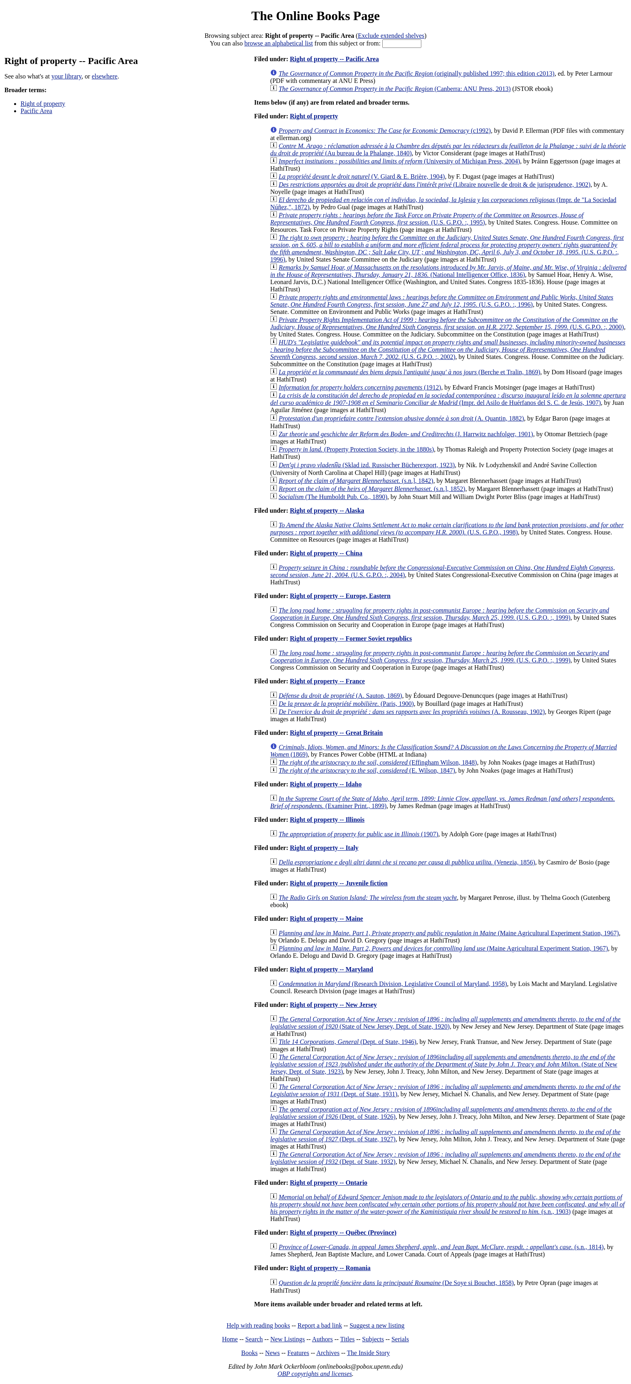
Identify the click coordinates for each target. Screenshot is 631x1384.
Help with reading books (258, 1325)
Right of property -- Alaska (327, 510)
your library (67, 76)
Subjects (373, 1339)
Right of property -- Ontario (328, 1182)
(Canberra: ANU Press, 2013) (394, 88)
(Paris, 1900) (346, 703)
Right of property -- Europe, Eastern (340, 595)
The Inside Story (368, 1352)
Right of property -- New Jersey (333, 1004)
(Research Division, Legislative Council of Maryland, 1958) (392, 983)
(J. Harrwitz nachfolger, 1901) (405, 434)
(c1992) (384, 130)
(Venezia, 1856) (406, 862)
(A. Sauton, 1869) (340, 695)
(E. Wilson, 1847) (366, 770)
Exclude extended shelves (391, 35)
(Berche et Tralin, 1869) (409, 372)
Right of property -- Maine (326, 918)
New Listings (287, 1339)
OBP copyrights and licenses (314, 1373)
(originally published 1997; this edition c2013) (416, 73)
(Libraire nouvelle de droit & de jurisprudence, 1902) (434, 184)
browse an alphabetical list (278, 43)
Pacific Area (36, 110)
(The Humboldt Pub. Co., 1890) (332, 496)
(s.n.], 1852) (371, 488)
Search (254, 1339)
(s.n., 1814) (441, 1247)
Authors (322, 1339)
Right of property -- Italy (324, 847)
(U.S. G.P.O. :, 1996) (447, 248)
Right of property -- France (327, 681)
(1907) (358, 834)
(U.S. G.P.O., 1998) (446, 529)
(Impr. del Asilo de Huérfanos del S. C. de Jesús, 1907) (448, 399)
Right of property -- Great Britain (336, 732)
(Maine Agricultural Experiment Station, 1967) (448, 933)
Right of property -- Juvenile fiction (339, 883)
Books (249, 1352)
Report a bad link (319, 1325)
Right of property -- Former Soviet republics (351, 638)
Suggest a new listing (377, 1325)
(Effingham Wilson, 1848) (377, 762)
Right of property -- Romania (330, 1267)
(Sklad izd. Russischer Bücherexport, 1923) (366, 465)
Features (298, 1352)
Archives (328, 1352)
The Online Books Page (315, 15)
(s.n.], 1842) (355, 480)
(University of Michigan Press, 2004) (399, 161)
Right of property (43, 103)
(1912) (359, 387)
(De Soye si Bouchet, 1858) (395, 1282)
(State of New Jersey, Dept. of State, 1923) (443, 1064)
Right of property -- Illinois (327, 819)
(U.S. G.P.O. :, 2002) (447, 349)
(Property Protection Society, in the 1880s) (356, 449)
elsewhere (105, 76)
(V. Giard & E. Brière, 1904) (361, 176)
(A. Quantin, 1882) (401, 418)
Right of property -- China (326, 553)
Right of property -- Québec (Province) (343, 1232)
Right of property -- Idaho (325, 784)
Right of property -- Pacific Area (334, 59)
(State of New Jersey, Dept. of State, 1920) (445, 1023)
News (272, 1352)
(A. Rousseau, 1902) (411, 711)
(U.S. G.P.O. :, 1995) (427, 219)
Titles (347, 1339)
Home (230, 1339)
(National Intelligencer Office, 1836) (448, 271)
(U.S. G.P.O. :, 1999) (439, 614)
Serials (400, 1339)
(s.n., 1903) (447, 1204)
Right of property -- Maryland (331, 969)
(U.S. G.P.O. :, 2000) (447, 323)
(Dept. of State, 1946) (347, 1041)
